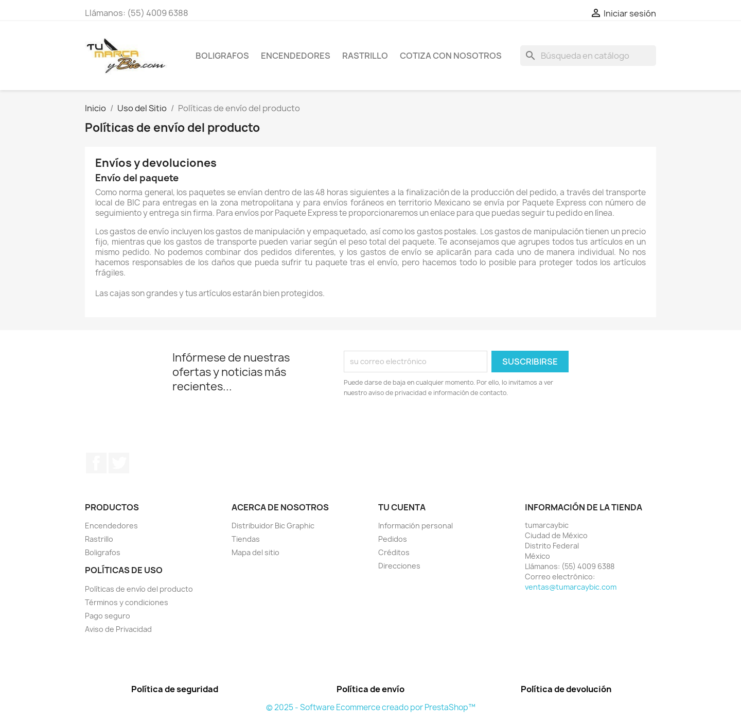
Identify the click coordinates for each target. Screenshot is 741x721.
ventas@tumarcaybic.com (570, 587)
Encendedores (295, 55)
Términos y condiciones (126, 602)
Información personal (415, 525)
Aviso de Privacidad (118, 629)
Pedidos (392, 539)
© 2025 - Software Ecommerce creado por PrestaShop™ (370, 707)
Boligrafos (222, 55)
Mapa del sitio (255, 552)
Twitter (119, 463)
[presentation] (429, 426)
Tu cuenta (402, 507)
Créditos (394, 552)
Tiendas (246, 539)
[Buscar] (588, 55)
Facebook (96, 463)
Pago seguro (107, 616)
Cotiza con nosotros (451, 55)
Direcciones (399, 566)
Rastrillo (365, 55)
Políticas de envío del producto (139, 589)
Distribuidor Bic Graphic (273, 525)
